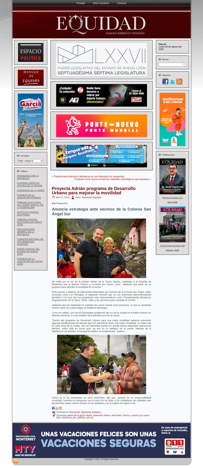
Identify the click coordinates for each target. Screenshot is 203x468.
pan (74, 417)
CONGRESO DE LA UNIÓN (30, 190)
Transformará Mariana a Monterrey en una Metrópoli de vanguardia (89, 176)
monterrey (66, 417)
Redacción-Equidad (91, 197)
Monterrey (86, 412)
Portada (81, 3)
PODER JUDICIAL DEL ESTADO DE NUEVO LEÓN (28, 251)
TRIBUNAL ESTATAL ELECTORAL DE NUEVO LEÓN (29, 222)
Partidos (96, 412)
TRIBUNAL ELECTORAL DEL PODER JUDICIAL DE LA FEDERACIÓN (30, 205)
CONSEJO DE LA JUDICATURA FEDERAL (29, 196)
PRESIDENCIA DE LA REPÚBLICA (28, 177)
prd (88, 417)
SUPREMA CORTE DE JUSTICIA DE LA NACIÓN (30, 184)
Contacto (121, 3)
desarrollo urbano (101, 415)
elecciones (116, 415)
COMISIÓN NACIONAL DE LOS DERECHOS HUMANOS (30, 242)
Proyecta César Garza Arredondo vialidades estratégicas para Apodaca (111, 179)
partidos (81, 417)
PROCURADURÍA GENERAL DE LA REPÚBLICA (26, 232)
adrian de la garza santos (79, 415)
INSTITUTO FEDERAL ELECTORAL (28, 213)
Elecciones (75, 412)
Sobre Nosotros (101, 3)
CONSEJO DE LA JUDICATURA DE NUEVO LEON (30, 261)
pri (92, 417)
